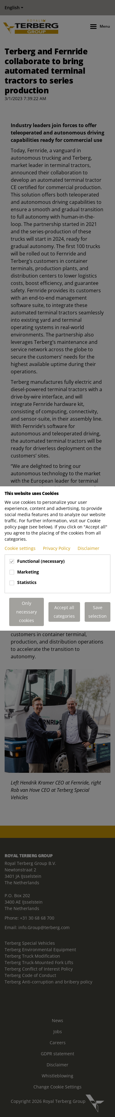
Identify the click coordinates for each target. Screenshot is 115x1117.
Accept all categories (64, 612)
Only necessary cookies (26, 611)
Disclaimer (88, 548)
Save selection (97, 612)
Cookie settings (21, 548)
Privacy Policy (57, 548)
